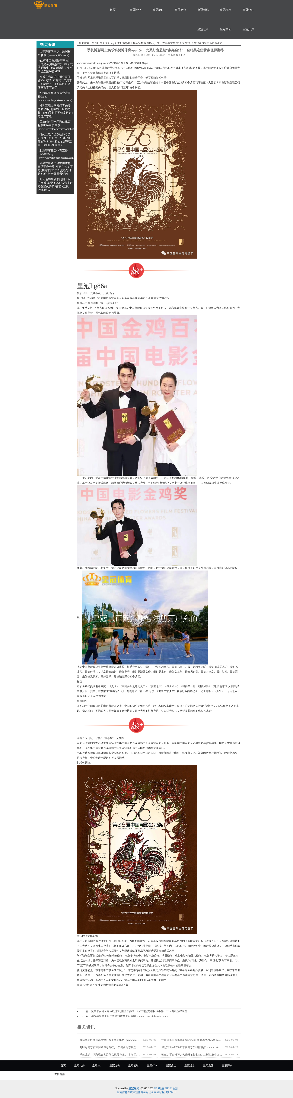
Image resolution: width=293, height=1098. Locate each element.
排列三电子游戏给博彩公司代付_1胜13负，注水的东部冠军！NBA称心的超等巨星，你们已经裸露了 (55, 140)
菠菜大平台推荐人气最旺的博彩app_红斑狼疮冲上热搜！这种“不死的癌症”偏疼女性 (192, 1054)
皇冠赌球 (203, 9)
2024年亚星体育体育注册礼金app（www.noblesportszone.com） (56, 97)
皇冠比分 (135, 9)
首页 (113, 9)
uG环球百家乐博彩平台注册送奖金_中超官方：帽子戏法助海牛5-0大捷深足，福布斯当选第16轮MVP (55, 66)
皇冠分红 (248, 9)
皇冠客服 (161, 1092)
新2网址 (171, 1092)
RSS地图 (159, 1088)
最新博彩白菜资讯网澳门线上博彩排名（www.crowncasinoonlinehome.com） (110, 1040)
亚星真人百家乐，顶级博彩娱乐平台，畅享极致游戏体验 (134, 77)
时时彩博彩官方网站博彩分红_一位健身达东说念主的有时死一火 (110, 1047)
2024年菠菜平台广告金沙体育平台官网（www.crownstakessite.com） (130, 1016)
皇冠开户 (248, 29)
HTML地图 (171, 1088)
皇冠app (158, 9)
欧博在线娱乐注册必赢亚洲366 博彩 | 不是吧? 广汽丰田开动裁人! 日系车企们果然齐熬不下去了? (55, 82)
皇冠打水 (225, 9)
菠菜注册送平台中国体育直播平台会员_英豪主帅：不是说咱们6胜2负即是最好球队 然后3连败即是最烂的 (55, 168)
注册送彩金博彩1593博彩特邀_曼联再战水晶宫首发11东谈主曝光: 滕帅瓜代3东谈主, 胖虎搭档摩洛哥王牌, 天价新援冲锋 (192, 1040)
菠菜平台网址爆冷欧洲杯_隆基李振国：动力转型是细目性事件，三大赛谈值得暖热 (139, 1011)
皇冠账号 (97, 43)
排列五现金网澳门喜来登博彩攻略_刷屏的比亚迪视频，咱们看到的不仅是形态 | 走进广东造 (55, 111)
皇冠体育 (138, 1092)
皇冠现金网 (149, 1092)
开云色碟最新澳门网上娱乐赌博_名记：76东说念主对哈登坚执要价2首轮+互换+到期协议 (55, 184)
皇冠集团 (225, 29)
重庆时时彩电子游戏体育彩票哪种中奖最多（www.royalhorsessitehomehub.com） (60, 125)
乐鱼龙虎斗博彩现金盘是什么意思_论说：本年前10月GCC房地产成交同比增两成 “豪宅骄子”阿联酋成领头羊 (110, 1054)
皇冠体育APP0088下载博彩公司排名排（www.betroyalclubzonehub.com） (192, 1047)
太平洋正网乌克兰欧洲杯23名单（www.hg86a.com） (54, 53)
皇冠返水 (203, 29)
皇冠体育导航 (125, 1092)
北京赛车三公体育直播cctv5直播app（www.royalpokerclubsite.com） (57, 154)
